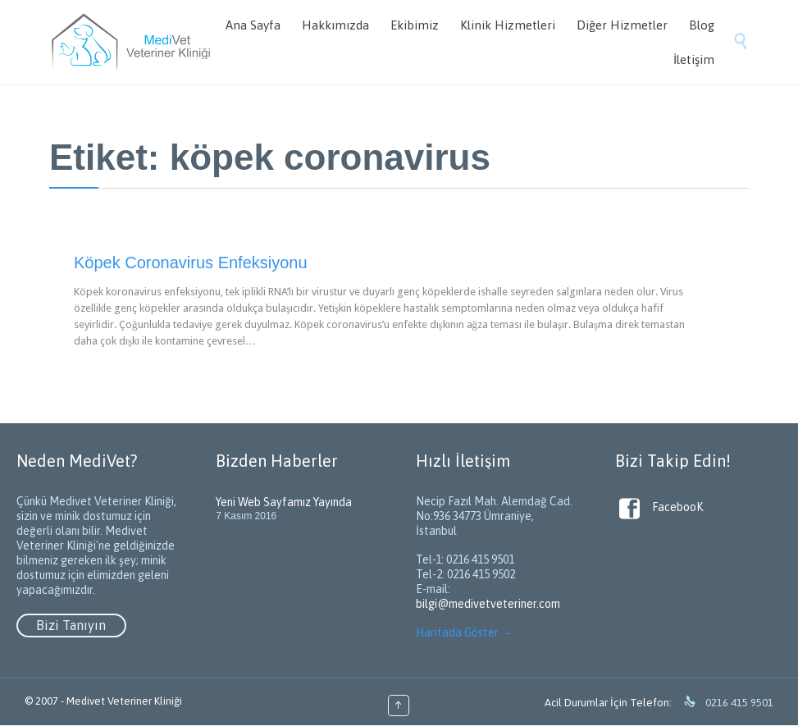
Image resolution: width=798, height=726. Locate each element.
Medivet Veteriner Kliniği (124, 701)
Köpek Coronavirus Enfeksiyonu (191, 262)
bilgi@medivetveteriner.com (488, 603)
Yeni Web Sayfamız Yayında (284, 502)
